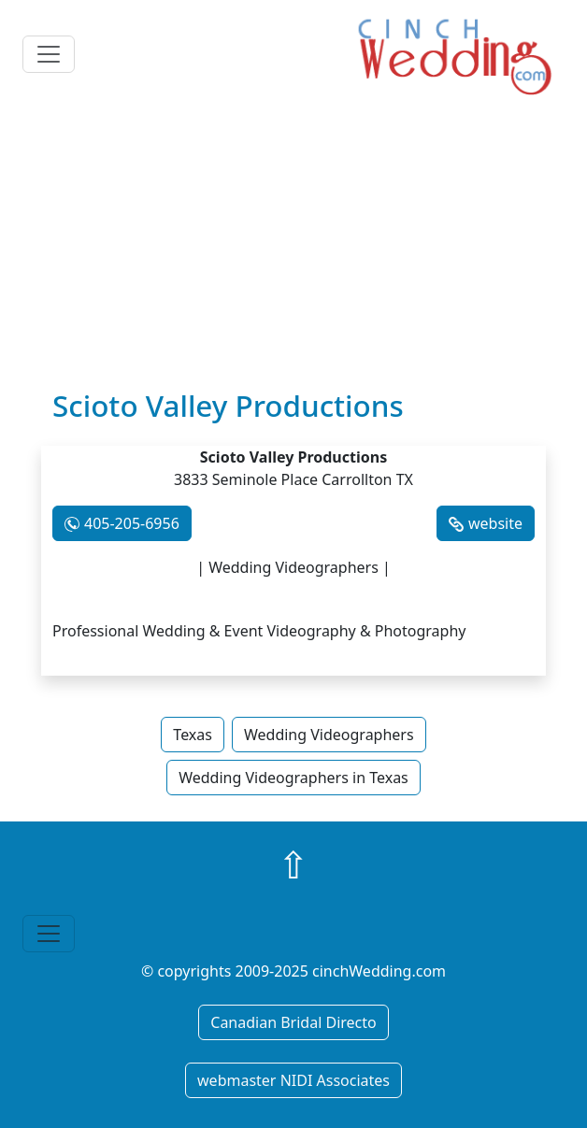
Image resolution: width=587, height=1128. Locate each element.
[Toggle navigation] (48, 54)
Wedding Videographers (329, 734)
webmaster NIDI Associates (293, 1080)
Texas (192, 734)
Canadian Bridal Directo (293, 1022)
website (495, 523)
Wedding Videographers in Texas (293, 777)
